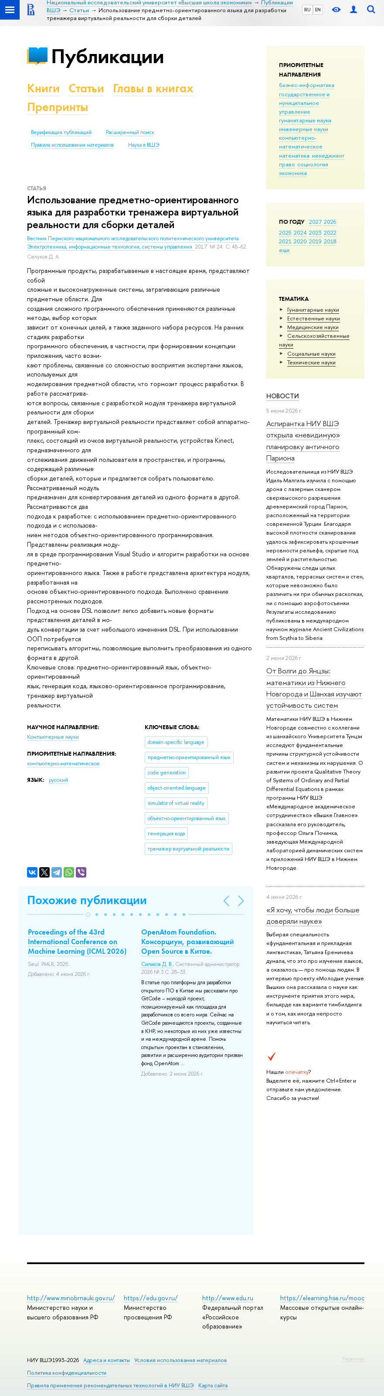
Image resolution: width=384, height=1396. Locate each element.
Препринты (57, 106)
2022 (330, 232)
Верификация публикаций (61, 132)
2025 (285, 232)
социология (312, 164)
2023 (315, 232)
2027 (315, 221)
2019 (315, 241)
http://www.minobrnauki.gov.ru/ (71, 1298)
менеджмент (328, 155)
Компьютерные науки (53, 736)
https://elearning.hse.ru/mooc (322, 1298)
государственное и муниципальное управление (304, 102)
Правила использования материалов (72, 144)
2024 (300, 232)
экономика (293, 173)
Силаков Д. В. (157, 964)
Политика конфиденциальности (66, 1372)
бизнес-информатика (306, 85)
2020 (300, 241)
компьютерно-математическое (301, 142)
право (287, 164)
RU (307, 10)
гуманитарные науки (305, 120)
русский (58, 780)
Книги (43, 88)
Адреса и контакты (106, 1360)
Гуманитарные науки (313, 309)
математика (294, 155)
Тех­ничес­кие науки (311, 362)
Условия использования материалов (180, 1360)
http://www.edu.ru (227, 1298)
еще (284, 250)
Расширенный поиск (130, 132)
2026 (330, 221)
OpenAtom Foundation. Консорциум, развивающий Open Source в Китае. (187, 941)
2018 (330, 241)
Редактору (353, 1359)
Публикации (107, 56)
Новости (282, 395)
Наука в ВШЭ (143, 144)
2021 (285, 241)
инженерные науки (303, 129)
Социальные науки (311, 353)
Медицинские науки (313, 327)
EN (318, 10)
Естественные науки (313, 318)
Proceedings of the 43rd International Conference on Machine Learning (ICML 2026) (77, 941)
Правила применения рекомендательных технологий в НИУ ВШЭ (110, 1385)
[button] (88, 914)
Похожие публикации (87, 900)
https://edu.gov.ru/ (151, 1298)
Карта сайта (213, 1385)
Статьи (86, 88)
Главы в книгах (153, 88)
